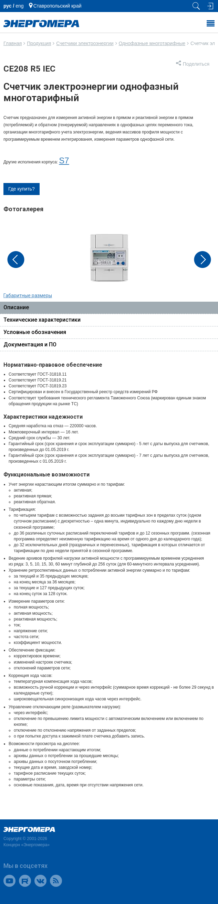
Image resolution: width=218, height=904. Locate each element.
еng (19, 6)
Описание (16, 307)
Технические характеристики (42, 319)
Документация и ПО (29, 344)
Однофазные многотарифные (152, 43)
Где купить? (21, 189)
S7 (64, 160)
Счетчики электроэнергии (84, 43)
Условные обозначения (34, 332)
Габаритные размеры (27, 295)
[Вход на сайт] (209, 6)
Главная (12, 43)
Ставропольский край (57, 6)
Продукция (39, 43)
